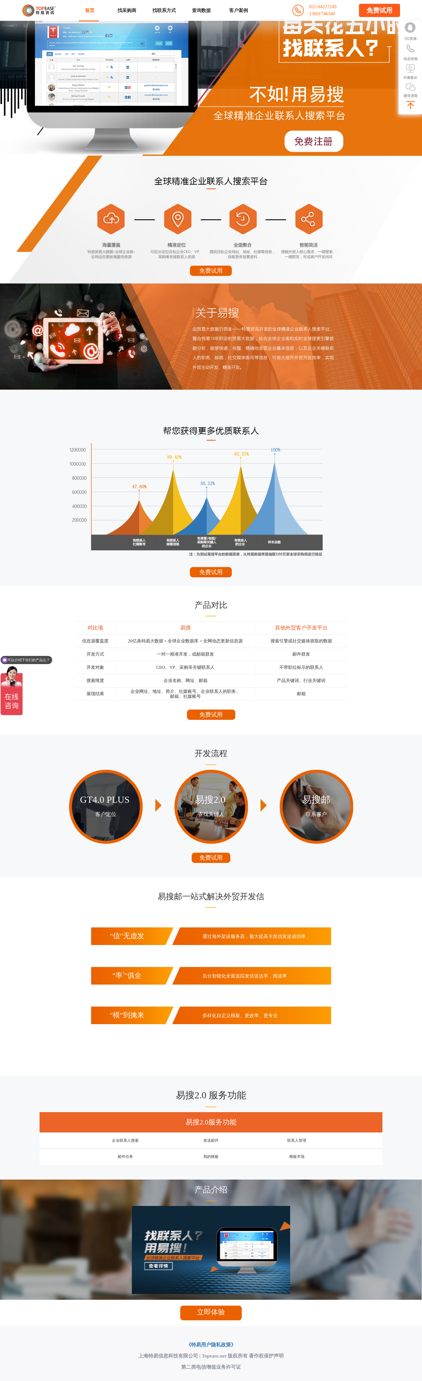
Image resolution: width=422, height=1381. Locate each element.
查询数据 (201, 10)
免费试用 (379, 10)
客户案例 (238, 10)
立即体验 (211, 1312)
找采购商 (127, 10)
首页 (89, 10)
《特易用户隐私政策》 (211, 1345)
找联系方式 (164, 10)
